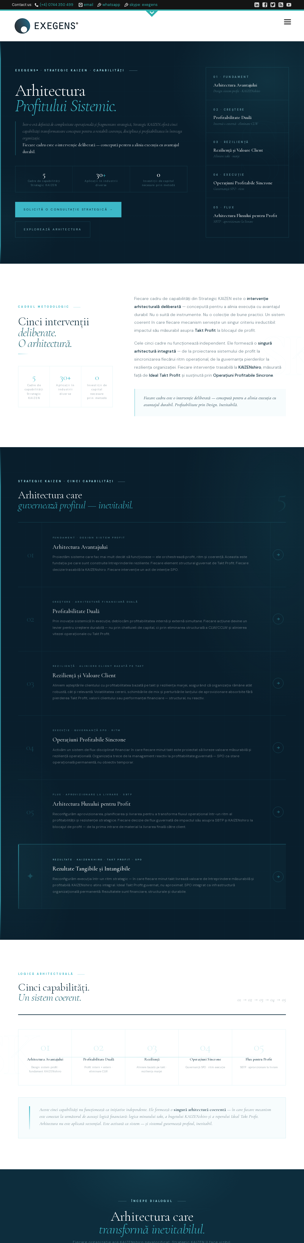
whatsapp (111, 4)
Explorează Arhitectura (53, 229)
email (88, 4)
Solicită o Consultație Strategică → (68, 209)
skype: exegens (143, 4)
